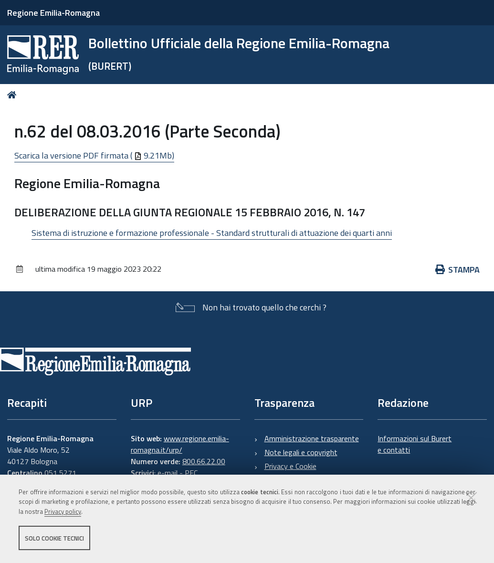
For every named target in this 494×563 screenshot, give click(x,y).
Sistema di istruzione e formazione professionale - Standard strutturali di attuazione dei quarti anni (212, 232)
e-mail (168, 472)
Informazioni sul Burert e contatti (415, 444)
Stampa (457, 269)
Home (13, 95)
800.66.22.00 (203, 461)
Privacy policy (62, 512)
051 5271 (60, 472)
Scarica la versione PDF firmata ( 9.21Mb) (94, 155)
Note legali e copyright (300, 452)
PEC (191, 472)
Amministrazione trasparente (311, 438)
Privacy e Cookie (290, 466)
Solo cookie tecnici (54, 538)
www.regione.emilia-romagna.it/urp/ (180, 444)
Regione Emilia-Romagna (53, 12)
